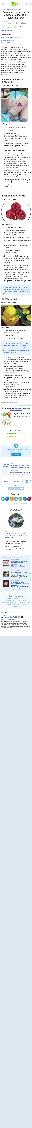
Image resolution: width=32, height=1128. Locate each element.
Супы (14, 604)
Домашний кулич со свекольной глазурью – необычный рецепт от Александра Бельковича (20, 474)
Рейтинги (3, 619)
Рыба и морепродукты (7, 602)
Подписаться (16, 454)
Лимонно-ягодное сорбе (7, 40)
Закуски (19, 604)
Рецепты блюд (15, 559)
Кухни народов (14, 470)
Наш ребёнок (12, 619)
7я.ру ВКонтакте (16, 617)
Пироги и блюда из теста (19, 598)
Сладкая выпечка (10, 600)
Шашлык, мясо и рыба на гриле (22, 602)
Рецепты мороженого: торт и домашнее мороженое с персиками (19, 563)
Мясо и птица (7, 604)
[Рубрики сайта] (2, 4)
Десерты (9, 598)
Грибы (18, 600)
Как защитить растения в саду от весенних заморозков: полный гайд (20, 467)
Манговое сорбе (5, 42)
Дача (11, 463)
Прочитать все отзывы (16, 488)
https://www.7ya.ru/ (12, 615)
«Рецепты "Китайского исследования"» (20, 409)
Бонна (7, 619)
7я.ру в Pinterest (14, 617)
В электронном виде (22, 416)
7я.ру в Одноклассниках (19, 617)
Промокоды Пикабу (22, 615)
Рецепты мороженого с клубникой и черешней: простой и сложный (20, 584)
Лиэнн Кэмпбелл (6, 30)
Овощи (24, 600)
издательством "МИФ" (23, 405)
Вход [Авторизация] (28, 4)
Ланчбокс (25, 604)
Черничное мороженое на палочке (10, 37)
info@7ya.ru (4, 615)
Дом (10, 596)
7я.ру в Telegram (11, 617)
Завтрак (16, 606)
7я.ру (22, 617)
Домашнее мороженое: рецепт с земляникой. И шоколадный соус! (20, 573)
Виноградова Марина (13, 402)
